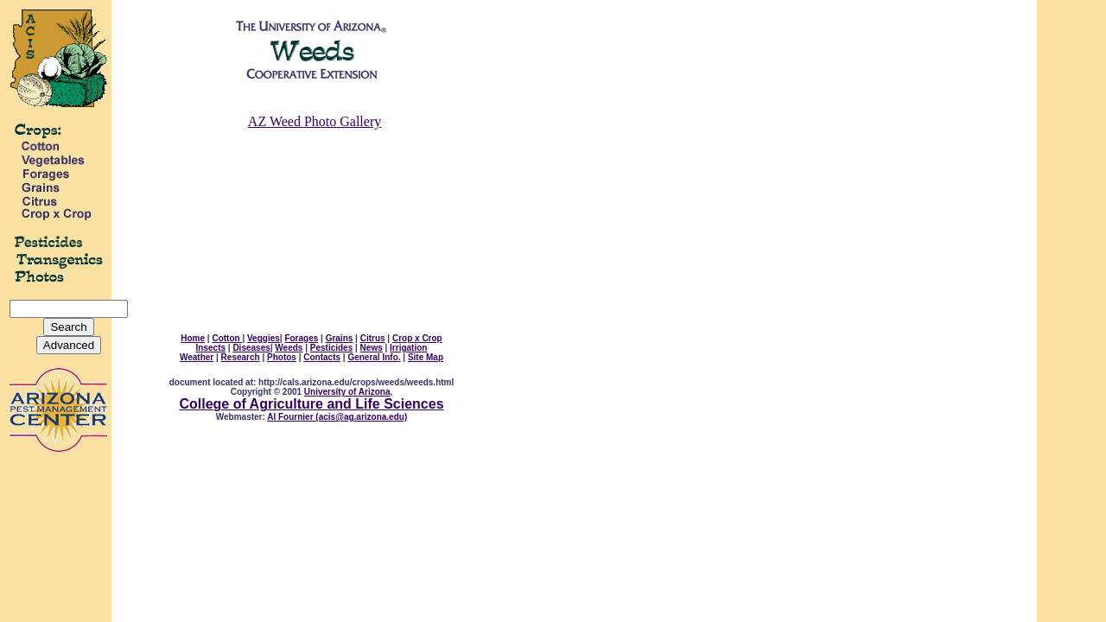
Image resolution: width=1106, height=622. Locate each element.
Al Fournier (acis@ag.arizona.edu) (337, 417)
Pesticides (331, 347)
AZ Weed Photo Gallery (314, 121)
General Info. (373, 357)
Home (193, 338)
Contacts (321, 357)
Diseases (251, 347)
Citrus (372, 338)
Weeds (288, 347)
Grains (339, 338)
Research (240, 357)
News (371, 347)
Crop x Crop (417, 338)
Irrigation (408, 347)
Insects (211, 347)
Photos (281, 357)
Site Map (425, 357)
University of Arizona (347, 392)
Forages (301, 338)
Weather (196, 357)
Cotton (227, 338)
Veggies (263, 338)
